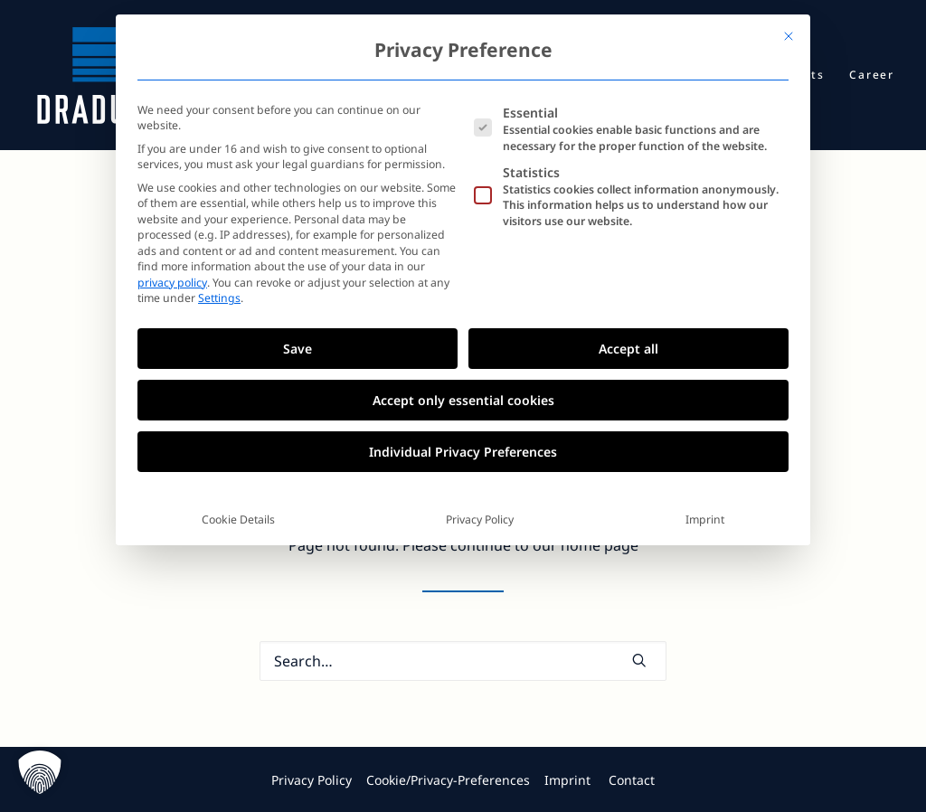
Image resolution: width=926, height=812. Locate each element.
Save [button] (297, 348)
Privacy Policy (480, 519)
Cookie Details (238, 519)
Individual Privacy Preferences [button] (463, 451)
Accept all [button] (628, 348)
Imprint (704, 519)
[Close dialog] (788, 36)
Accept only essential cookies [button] (463, 400)
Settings (219, 298)
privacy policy (172, 282)
